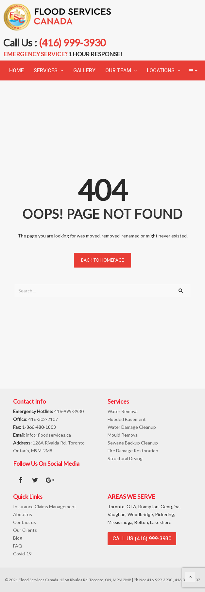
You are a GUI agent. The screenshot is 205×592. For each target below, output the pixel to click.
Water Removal (123, 411)
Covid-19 (22, 553)
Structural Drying (125, 458)
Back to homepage (102, 260)
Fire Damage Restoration (133, 450)
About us (22, 514)
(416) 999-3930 (72, 42)
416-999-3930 (69, 411)
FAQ (17, 545)
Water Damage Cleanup (132, 427)
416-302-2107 (43, 419)
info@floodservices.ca (48, 435)
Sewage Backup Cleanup (133, 442)
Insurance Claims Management (44, 506)
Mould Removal (123, 435)
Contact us (24, 522)
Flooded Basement (127, 419)
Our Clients (25, 530)
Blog (17, 538)
